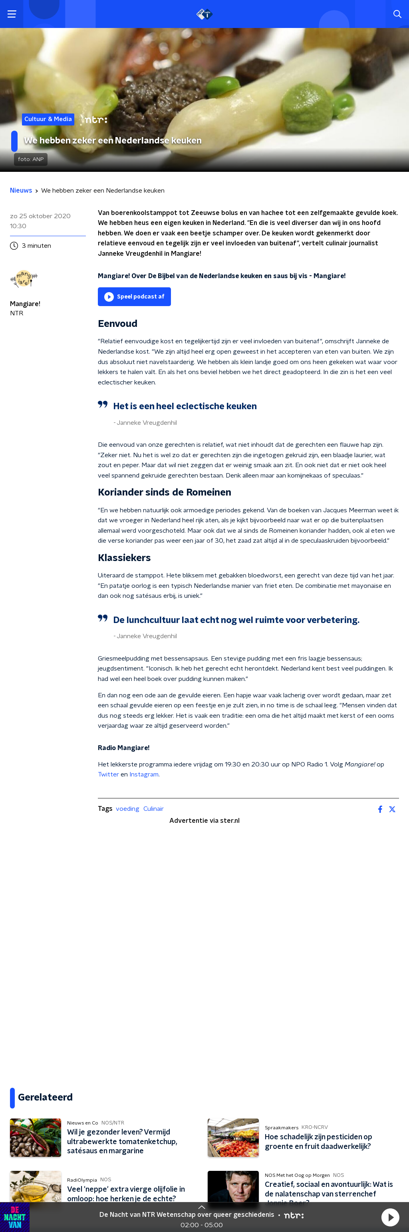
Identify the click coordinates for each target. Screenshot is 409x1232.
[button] (390, 1217)
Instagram (144, 774)
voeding (127, 809)
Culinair (153, 809)
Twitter (108, 774)
